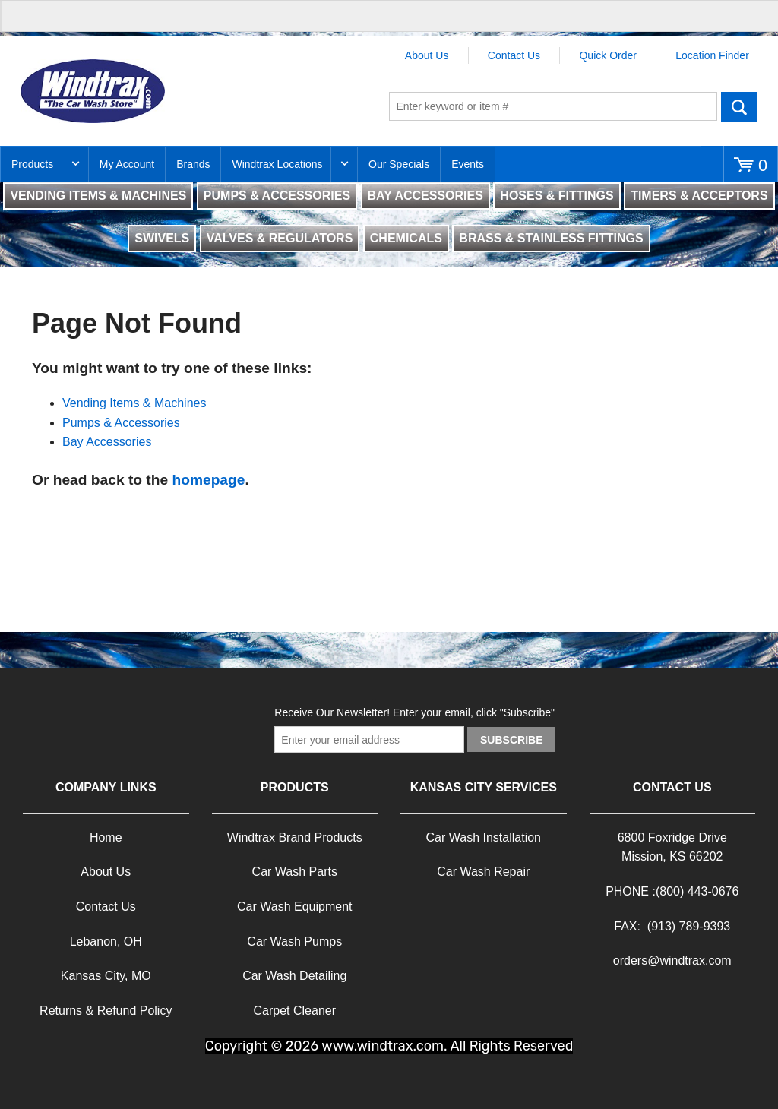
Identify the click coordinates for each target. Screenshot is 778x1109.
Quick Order (607, 55)
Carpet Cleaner (295, 1010)
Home (106, 837)
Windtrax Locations (277, 164)
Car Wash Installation (483, 837)
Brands (193, 164)
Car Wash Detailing (294, 975)
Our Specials (398, 164)
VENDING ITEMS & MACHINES (98, 195)
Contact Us (514, 55)
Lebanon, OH (106, 941)
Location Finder (712, 55)
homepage (208, 480)
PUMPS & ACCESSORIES (277, 195)
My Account (127, 164)
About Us (427, 55)
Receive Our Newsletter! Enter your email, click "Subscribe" (414, 712)
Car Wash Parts (294, 871)
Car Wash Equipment (294, 906)
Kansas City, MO (106, 975)
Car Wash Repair (483, 871)
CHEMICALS (406, 238)
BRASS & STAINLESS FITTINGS (551, 238)
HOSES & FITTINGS (556, 195)
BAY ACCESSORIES (425, 195)
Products (32, 164)
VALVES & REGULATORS (280, 238)
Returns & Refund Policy (106, 1010)
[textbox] (553, 106)
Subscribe (511, 740)
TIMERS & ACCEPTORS (699, 195)
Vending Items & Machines (134, 403)
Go (739, 106)
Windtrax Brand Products (294, 837)
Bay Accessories (106, 441)
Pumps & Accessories (121, 422)
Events (467, 164)
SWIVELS (161, 238)
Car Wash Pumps (294, 941)
